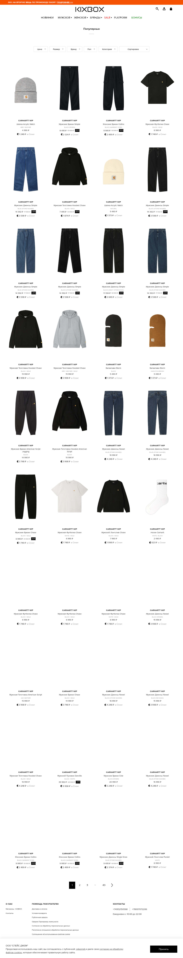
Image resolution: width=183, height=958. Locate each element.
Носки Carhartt (157, 532)
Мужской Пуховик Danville (69, 776)
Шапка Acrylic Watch (26, 124)
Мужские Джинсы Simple (25, 205)
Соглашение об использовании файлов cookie (51, 934)
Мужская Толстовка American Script (25, 695)
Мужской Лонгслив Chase (114, 532)
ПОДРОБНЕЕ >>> (71, 2)
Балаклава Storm (113, 368)
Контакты (9, 913)
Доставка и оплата (39, 909)
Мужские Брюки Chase (25, 532)
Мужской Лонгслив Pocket (157, 857)
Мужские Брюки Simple (69, 124)
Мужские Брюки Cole (113, 776)
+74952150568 (120, 909)
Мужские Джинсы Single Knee (113, 857)
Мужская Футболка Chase (157, 124)
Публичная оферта (39, 917)
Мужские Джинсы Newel (113, 449)
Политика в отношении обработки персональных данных (55, 930)
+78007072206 (139, 909)
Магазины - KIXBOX (14, 909)
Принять (164, 949)
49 (104, 885)
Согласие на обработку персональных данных (51, 926)
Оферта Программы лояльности (45, 922)
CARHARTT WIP (25, 120)
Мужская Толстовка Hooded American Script (69, 450)
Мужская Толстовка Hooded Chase (69, 205)
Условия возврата (39, 913)
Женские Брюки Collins (113, 124)
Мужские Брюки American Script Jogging (25, 450)
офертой (81, 949)
